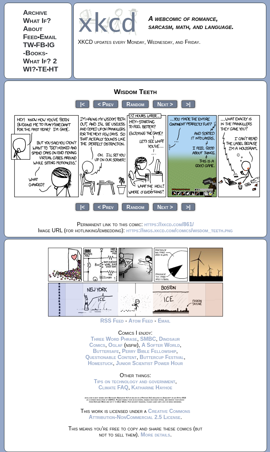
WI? (29, 69)
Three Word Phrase (114, 339)
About (33, 28)
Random (135, 104)
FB (40, 45)
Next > (165, 104)
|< (82, 104)
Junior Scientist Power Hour (149, 363)
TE (42, 69)
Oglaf (115, 345)
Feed (30, 36)
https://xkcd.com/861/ (169, 224)
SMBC (148, 339)
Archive (35, 12)
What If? (37, 20)
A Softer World (161, 345)
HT (53, 69)
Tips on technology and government (134, 381)
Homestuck (100, 363)
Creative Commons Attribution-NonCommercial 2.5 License (139, 414)
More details (155, 435)
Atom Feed (140, 321)
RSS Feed (112, 321)
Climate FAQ (113, 387)
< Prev (106, 104)
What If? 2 (40, 61)
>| (188, 104)
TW (28, 45)
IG (50, 45)
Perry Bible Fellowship (149, 351)
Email (48, 36)
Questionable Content (111, 357)
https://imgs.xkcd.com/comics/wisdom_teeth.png (179, 230)
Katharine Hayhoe (151, 387)
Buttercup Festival (162, 357)
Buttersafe (106, 351)
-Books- (35, 53)
